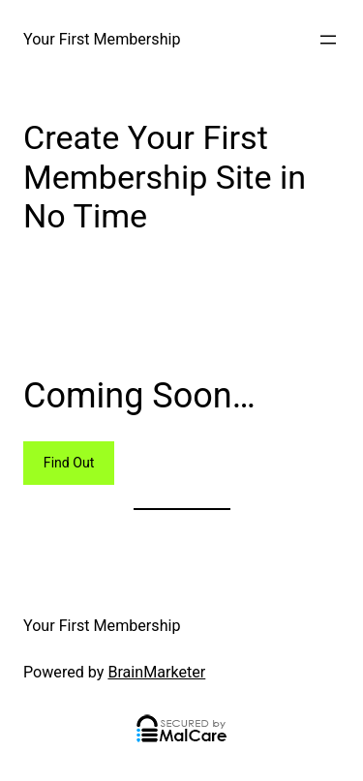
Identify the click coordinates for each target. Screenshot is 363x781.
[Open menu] (328, 39)
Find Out (69, 462)
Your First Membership (101, 39)
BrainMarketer (156, 672)
